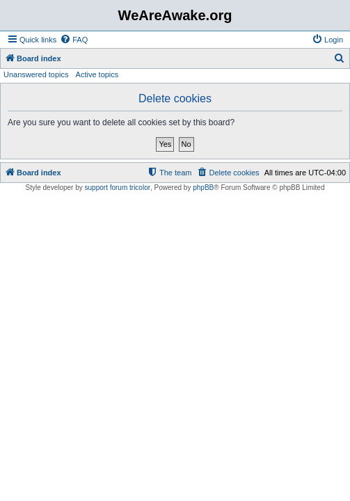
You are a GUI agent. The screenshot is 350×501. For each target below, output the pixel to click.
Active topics (97, 74)
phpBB (203, 187)
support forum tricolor (117, 187)
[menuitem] (74, 39)
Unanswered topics (36, 74)
